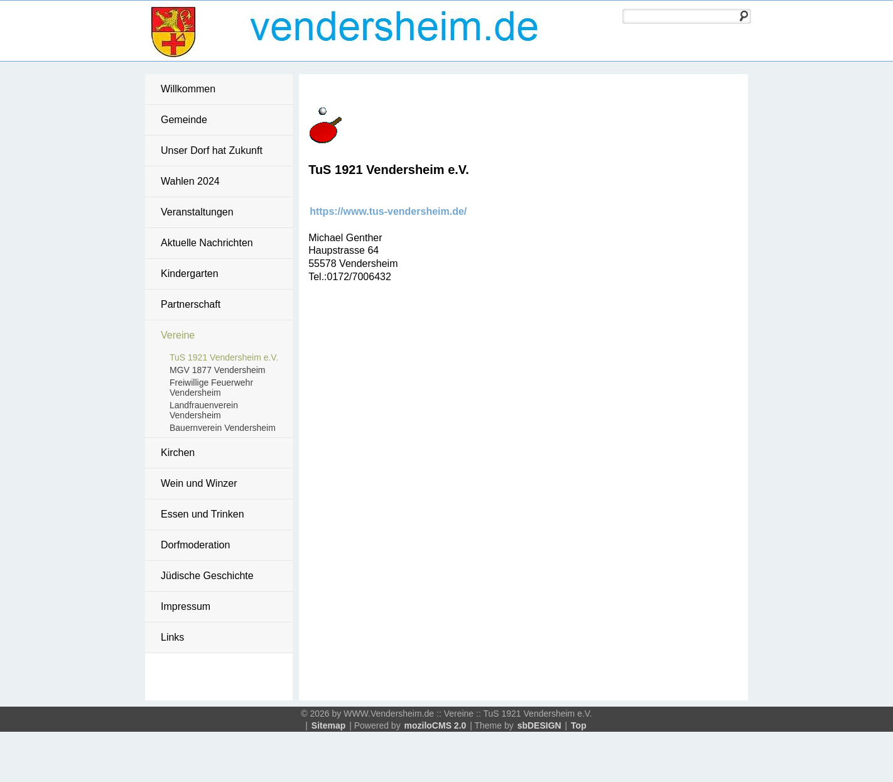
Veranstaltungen (197, 212)
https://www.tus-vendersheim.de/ (388, 211)
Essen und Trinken (202, 514)
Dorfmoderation (195, 545)
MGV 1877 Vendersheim (218, 370)
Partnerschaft (190, 304)
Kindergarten (190, 273)
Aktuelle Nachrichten (207, 242)
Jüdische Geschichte (207, 575)
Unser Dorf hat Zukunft (211, 150)
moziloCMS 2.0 (435, 725)
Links (172, 637)
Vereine (178, 335)
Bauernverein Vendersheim (223, 428)
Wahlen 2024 (190, 181)
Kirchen (178, 452)
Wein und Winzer (199, 483)
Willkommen (188, 89)
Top (579, 725)
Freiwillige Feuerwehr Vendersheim (211, 387)
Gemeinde (184, 119)
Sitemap (328, 725)
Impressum (185, 606)
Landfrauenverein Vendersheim (204, 410)
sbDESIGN (539, 725)
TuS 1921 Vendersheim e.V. (224, 357)
